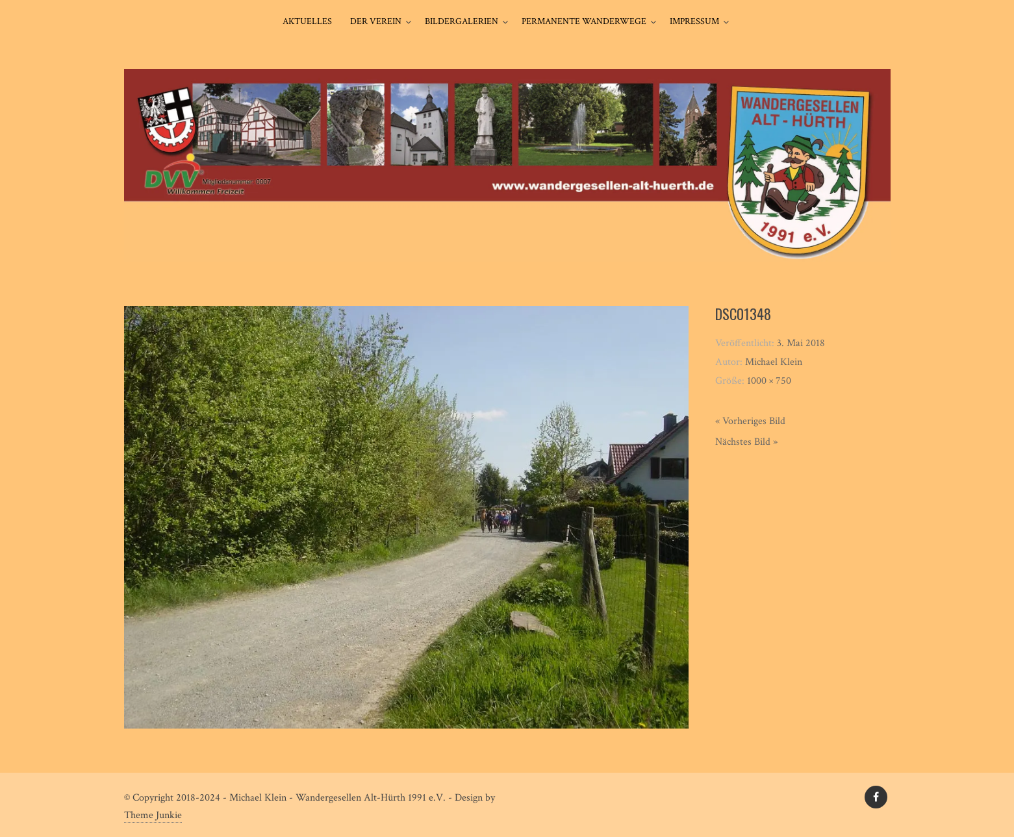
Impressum (694, 21)
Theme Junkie (153, 815)
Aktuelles (307, 21)
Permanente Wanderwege (584, 21)
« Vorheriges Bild (750, 421)
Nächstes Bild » (746, 442)
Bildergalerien (461, 21)
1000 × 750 (769, 381)
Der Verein (375, 21)
